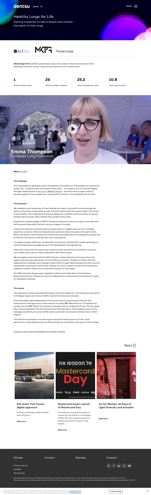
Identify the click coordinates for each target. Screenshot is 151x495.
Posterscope (37, 273)
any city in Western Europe (50, 191)
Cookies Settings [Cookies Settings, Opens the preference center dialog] (115, 491)
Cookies (17, 469)
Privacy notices (21, 466)
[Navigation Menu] (131, 6)
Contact (50, 458)
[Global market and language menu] (38, 7)
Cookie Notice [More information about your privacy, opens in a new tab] (75, 493)
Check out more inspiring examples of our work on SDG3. (39, 332)
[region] (75, 491)
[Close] (147, 491)
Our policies (19, 473)
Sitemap (81, 458)
